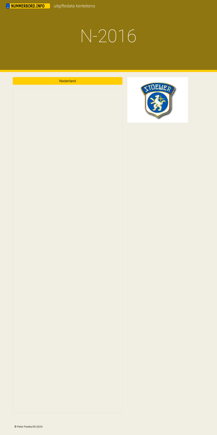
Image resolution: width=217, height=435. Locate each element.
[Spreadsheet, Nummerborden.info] (67, 251)
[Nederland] (67, 81)
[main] (108, 36)
